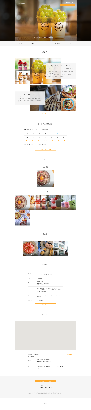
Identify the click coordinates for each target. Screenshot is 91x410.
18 (58, 140)
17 (52, 140)
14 (33, 140)
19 (64, 140)
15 (39, 140)
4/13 (27, 140)
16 (45, 140)
